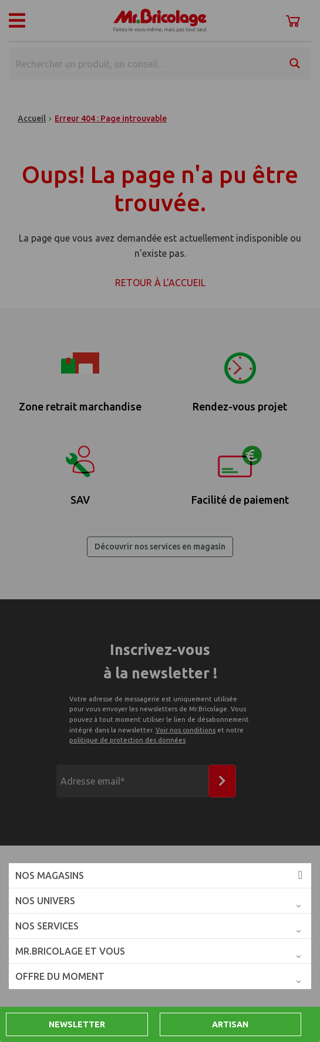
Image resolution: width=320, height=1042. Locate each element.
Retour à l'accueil (160, 282)
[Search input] (145, 63)
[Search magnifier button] (295, 63)
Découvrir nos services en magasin (160, 546)
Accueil (32, 118)
